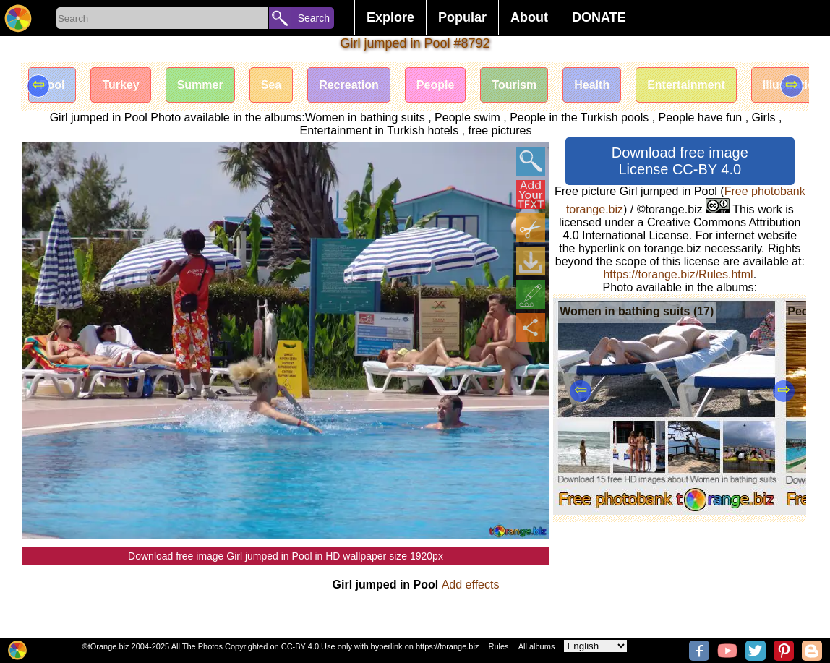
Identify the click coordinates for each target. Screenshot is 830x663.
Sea (271, 85)
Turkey (120, 85)
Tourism (514, 85)
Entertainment (686, 85)
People (435, 85)
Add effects (471, 584)
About (529, 17)
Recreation (349, 85)
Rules (498, 646)
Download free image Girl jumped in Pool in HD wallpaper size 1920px (285, 556)
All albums (536, 646)
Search (314, 18)
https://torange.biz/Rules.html (678, 274)
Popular (462, 17)
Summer (200, 85)
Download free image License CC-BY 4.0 (680, 161)
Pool (52, 85)
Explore (390, 17)
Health (591, 85)
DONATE (599, 17)
